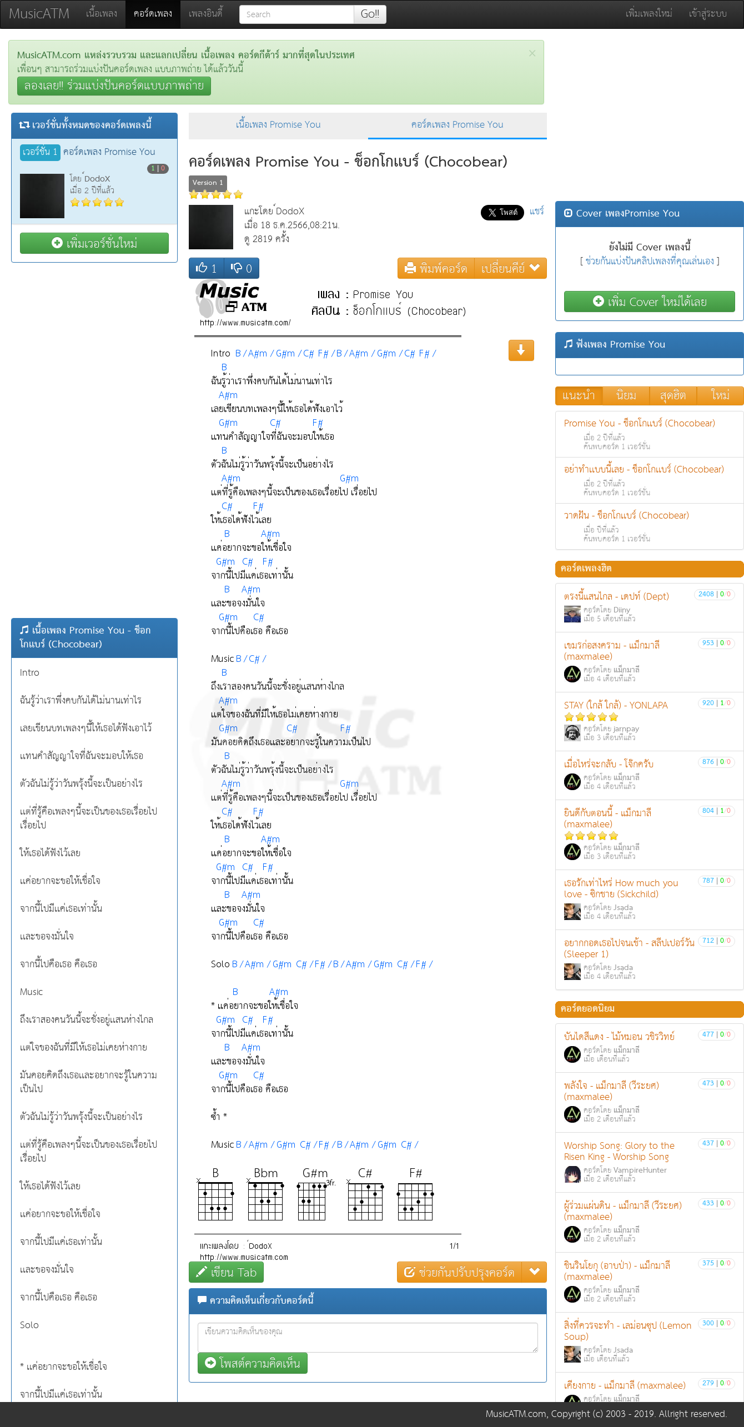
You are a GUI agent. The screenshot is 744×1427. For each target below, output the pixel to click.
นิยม (626, 395)
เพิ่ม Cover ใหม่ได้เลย (650, 302)
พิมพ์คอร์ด (436, 268)
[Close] (532, 53)
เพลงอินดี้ (206, 14)
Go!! (370, 14)
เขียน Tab (226, 1272)
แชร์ (537, 211)
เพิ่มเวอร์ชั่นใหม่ (94, 243)
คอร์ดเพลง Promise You (457, 125)
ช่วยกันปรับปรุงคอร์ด (459, 1272)
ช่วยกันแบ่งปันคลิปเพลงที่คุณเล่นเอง (650, 261)
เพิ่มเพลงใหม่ (649, 14)
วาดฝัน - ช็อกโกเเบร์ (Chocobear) (649, 527)
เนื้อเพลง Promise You (278, 125)
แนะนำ (578, 395)
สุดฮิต (673, 395)
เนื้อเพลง (101, 14)
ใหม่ (721, 395)
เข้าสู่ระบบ (708, 14)
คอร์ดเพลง (157, 14)
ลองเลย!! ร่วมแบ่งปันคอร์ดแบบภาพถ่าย (114, 86)
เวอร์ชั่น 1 (40, 152)
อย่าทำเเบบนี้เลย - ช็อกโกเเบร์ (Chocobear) (649, 480)
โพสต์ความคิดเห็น (252, 1363)
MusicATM (39, 14)
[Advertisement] (94, 440)
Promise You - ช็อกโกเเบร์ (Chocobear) (649, 434)
